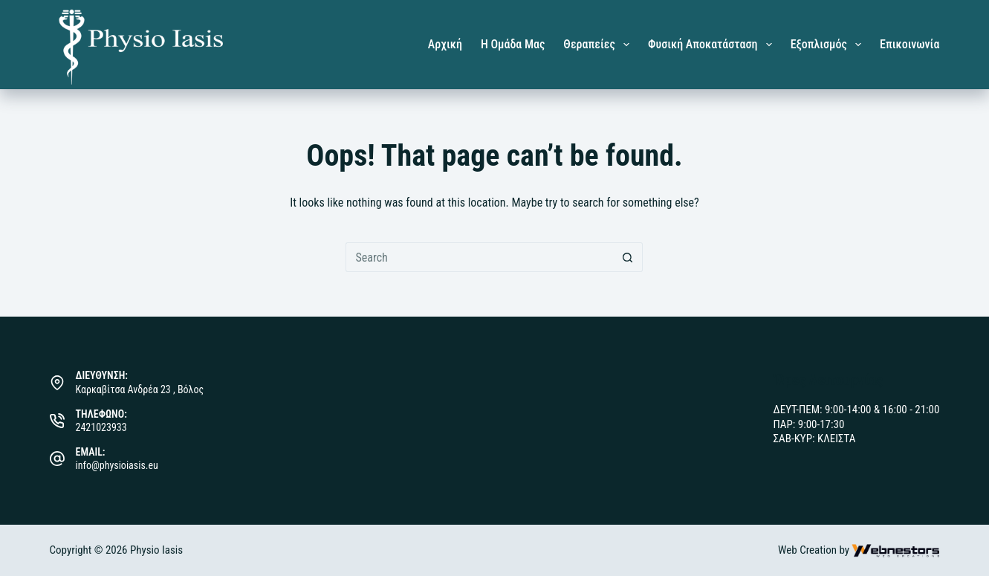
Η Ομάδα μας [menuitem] (513, 44)
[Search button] (628, 257)
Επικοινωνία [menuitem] (909, 44)
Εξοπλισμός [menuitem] (829, 45)
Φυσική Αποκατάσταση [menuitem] (713, 45)
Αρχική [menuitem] (445, 44)
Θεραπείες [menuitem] (599, 45)
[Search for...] (479, 257)
